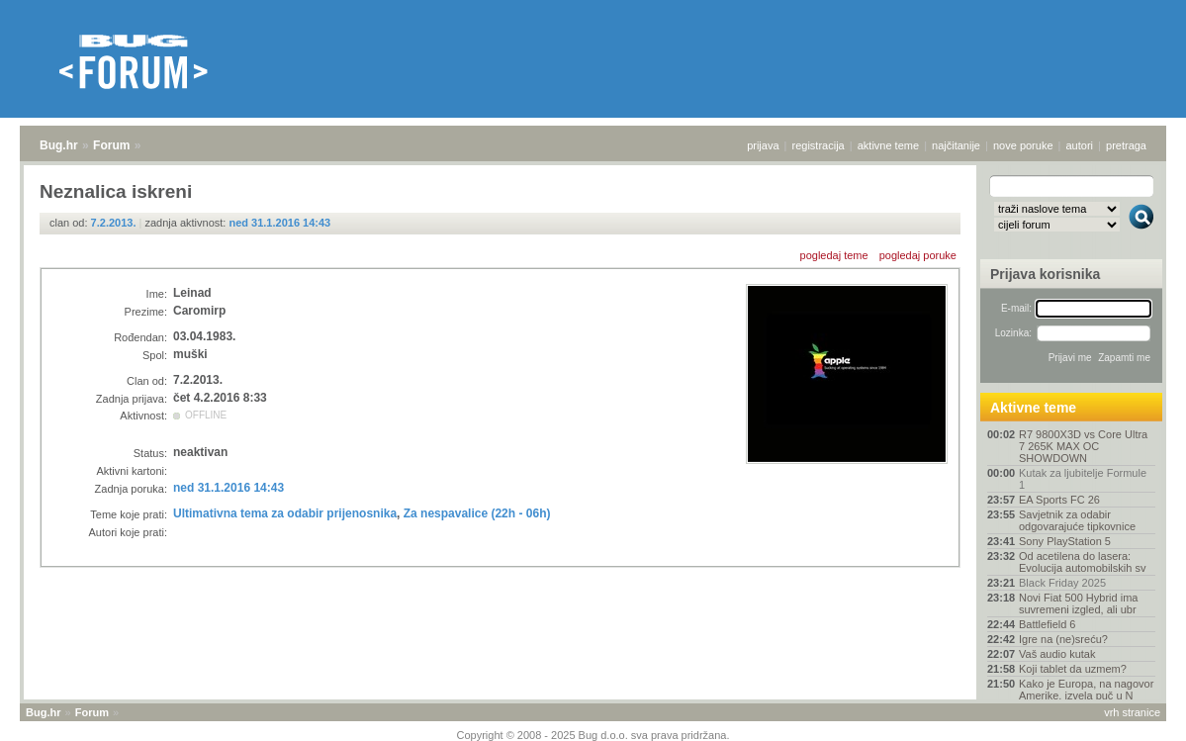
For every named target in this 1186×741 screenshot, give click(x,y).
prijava (762, 145)
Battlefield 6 (1047, 624)
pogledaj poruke (918, 255)
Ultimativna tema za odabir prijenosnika (285, 513)
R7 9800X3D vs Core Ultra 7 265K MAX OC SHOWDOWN (1083, 446)
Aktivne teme (1033, 408)
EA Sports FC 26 (1059, 500)
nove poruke (1023, 145)
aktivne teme (888, 145)
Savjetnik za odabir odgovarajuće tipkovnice (1077, 520)
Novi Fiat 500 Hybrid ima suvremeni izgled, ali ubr (1078, 603)
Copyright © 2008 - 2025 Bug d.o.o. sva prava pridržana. (593, 735)
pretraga (1126, 145)
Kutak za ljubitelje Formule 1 (1082, 479)
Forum (111, 145)
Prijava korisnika (1045, 274)
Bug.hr (59, 145)
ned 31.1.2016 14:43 (279, 223)
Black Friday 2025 (1062, 583)
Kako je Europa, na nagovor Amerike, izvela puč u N (1086, 689)
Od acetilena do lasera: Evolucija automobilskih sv (1082, 562)
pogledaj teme (834, 255)
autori (1080, 145)
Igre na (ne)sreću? (1063, 639)
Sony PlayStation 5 (1065, 541)
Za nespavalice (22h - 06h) (477, 513)
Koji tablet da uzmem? (1073, 669)
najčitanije (956, 145)
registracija (818, 145)
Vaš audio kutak (1057, 654)
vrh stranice (1132, 712)
